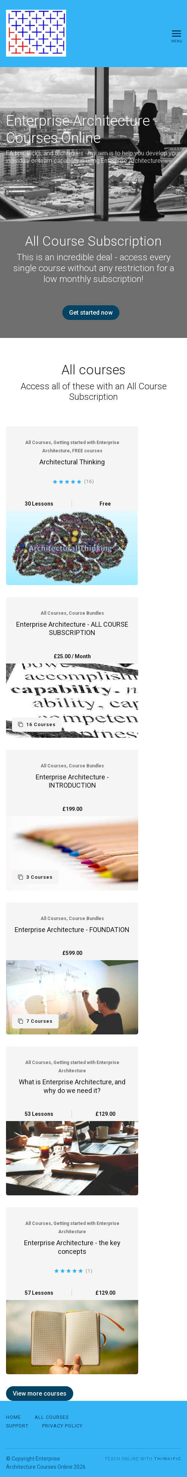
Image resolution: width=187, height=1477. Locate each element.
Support (17, 1426)
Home (13, 1417)
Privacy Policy (62, 1426)
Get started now (90, 312)
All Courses (52, 1417)
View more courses (39, 1393)
